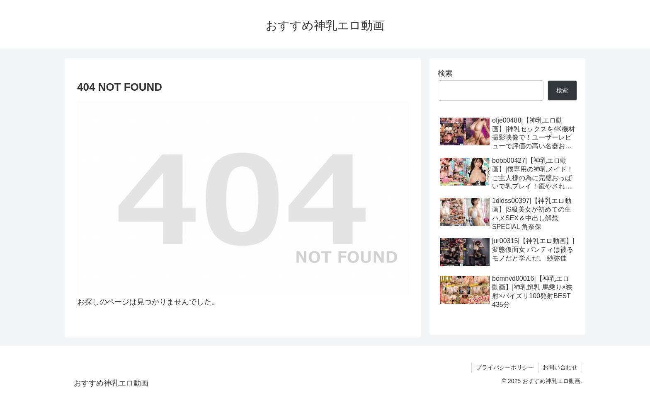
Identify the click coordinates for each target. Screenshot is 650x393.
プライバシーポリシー (505, 367)
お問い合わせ (560, 367)
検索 (445, 73)
